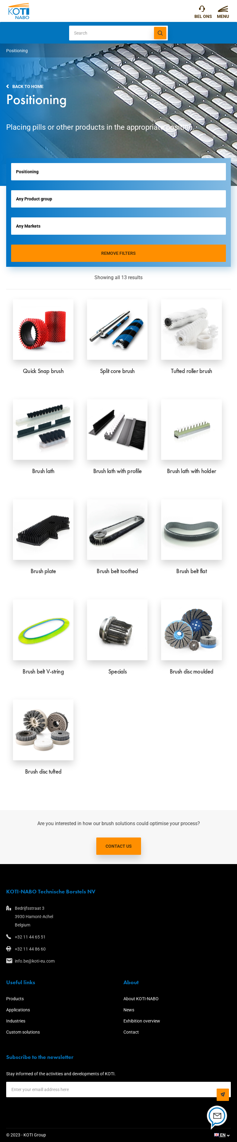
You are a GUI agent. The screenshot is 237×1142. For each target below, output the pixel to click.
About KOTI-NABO (141, 998)
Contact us (119, 846)
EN (220, 1134)
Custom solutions (23, 1032)
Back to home (28, 86)
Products (15, 998)
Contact (131, 1032)
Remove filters (118, 253)
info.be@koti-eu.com (35, 961)
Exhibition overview (141, 1020)
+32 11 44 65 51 (202, 10)
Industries (15, 1020)
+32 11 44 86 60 (30, 949)
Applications (18, 1009)
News (128, 1009)
